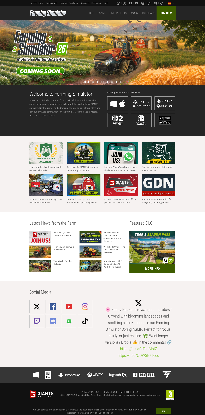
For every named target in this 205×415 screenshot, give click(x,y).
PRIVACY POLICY (90, 392)
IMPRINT (124, 392)
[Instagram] (143, 3)
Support (85, 2)
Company (96, 2)
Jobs (106, 2)
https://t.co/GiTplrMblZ (138, 348)
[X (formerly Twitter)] (124, 3)
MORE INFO (152, 268)
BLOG (92, 13)
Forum (63, 2)
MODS (134, 13)
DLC (125, 13)
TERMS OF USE (109, 392)
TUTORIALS (148, 13)
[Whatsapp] (119, 3)
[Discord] (155, 3)
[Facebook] (131, 3)
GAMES (103, 13)
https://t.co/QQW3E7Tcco (138, 355)
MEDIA (114, 13)
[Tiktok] (162, 3)
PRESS (135, 392)
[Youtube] (137, 3)
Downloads (51, 2)
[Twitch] (149, 3)
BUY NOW (166, 13)
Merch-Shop (37, 2)
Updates (73, 2)
